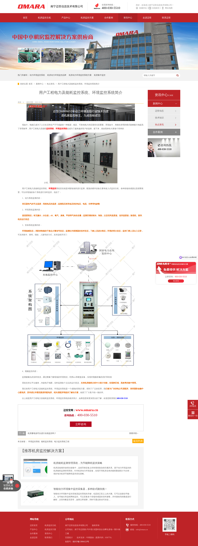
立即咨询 (80, 424)
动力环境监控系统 (37, 75)
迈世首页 (34, 525)
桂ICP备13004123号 (81, 542)
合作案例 (108, 17)
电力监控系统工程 (61, 442)
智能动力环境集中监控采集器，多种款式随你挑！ (80, 489)
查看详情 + (133, 433)
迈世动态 (159, 111)
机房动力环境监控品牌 (56, 75)
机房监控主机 (44, 17)
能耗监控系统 (47, 442)
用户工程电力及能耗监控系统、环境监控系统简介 (79, 84)
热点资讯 (51, 84)
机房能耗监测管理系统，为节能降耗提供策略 (77, 463)
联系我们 (48, 538)
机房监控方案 (87, 17)
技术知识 (159, 118)
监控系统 (50, 129)
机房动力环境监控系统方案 (80, 75)
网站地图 (169, 8)
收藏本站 (143, 8)
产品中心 (65, 17)
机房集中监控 (99, 75)
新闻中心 (40, 84)
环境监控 (52, 188)
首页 (25, 17)
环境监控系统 (61, 129)
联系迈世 (166, 17)
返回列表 (138, 441)
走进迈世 (147, 17)
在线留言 (156, 8)
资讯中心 (128, 17)
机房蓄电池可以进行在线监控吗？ (42, 433)
